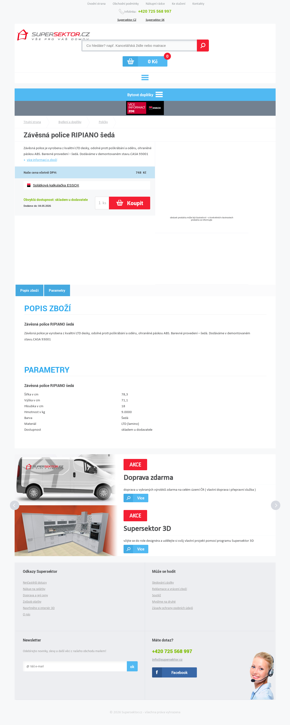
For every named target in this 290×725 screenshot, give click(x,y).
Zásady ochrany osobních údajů (172, 608)
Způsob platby (32, 602)
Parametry (57, 290)
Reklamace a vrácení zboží (169, 589)
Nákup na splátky (34, 589)
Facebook (179, 672)
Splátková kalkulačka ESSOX (56, 185)
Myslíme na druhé (164, 602)
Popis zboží (29, 290)
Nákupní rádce (155, 4)
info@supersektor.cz (167, 659)
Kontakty (198, 4)
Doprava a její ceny (35, 595)
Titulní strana (32, 122)
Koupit (135, 203)
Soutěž (156, 595)
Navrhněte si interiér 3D (39, 608)
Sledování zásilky (163, 583)
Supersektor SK (155, 19)
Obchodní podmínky (126, 4)
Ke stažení (178, 4)
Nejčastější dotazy (35, 583)
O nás (26, 614)
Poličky (103, 122)
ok (132, 666)
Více (140, 497)
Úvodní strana (96, 4)
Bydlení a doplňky (69, 122)
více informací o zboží (42, 160)
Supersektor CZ (126, 19)
